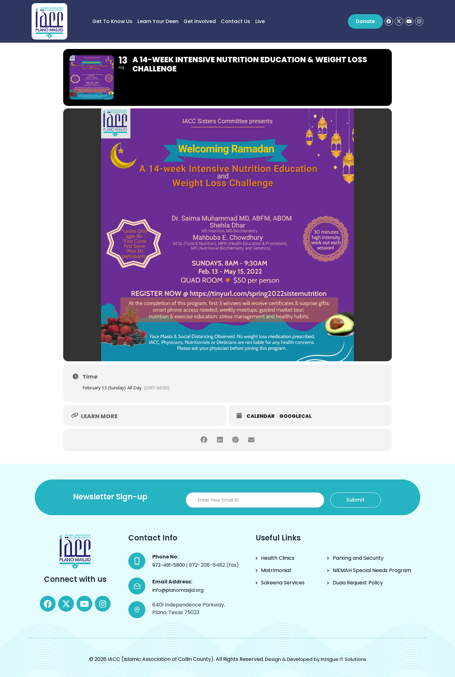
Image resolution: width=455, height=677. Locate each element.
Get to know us (112, 21)
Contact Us (235, 21)
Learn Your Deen (158, 21)
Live (260, 21)
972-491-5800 (169, 565)
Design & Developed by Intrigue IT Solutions (315, 659)
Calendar (260, 416)
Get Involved (200, 21)
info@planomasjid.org (177, 590)
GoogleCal (295, 416)
